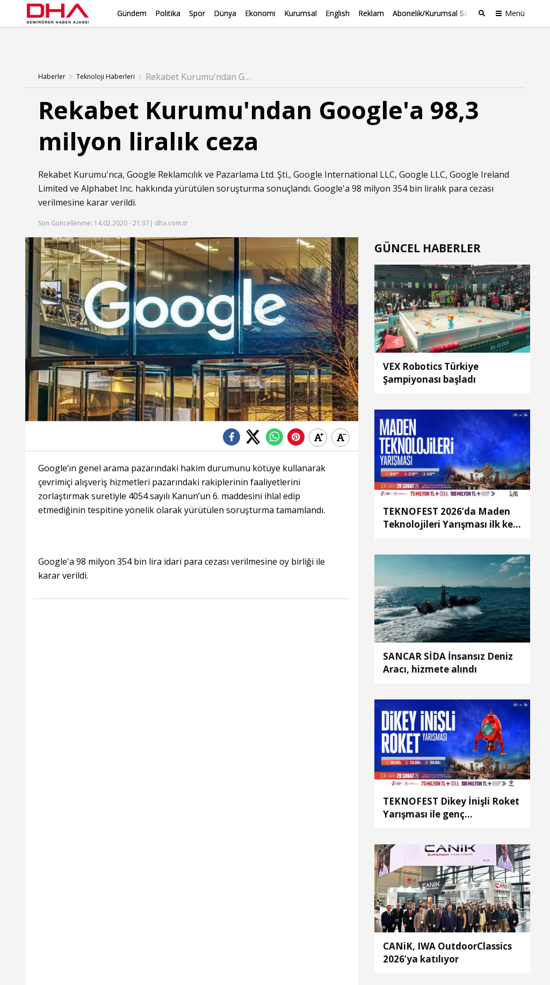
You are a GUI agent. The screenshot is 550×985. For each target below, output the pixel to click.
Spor (197, 13)
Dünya (225, 13)
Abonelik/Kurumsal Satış (434, 13)
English (337, 13)
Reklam (371, 13)
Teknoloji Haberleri (105, 56)
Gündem (132, 13)
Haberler (52, 56)
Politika (167, 13)
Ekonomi (260, 13)
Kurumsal (300, 13)
